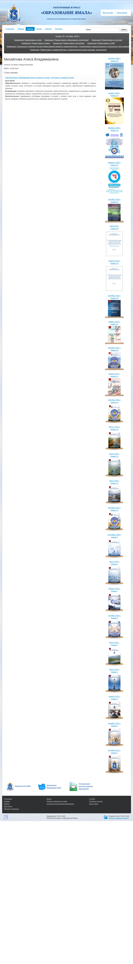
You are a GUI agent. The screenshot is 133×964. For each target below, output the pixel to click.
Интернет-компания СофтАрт (118, 818)
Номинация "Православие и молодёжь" (69, 43)
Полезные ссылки (95, 801)
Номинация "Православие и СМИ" (101, 43)
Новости (48, 29)
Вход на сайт (108, 13)
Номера (21, 29)
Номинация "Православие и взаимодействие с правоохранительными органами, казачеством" (68, 50)
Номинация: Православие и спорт (28, 40)
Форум (39, 29)
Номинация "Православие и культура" (106, 40)
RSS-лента (8, 806)
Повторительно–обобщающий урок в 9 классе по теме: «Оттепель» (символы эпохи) (39, 78)
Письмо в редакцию (11, 809)
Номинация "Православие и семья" (36, 43)
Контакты (59, 29)
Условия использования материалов (60, 804)
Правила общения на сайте (57, 801)
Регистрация (122, 13)
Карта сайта (93, 804)
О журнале (10, 29)
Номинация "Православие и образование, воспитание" (66, 40)
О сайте (92, 799)
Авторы (30, 29)
